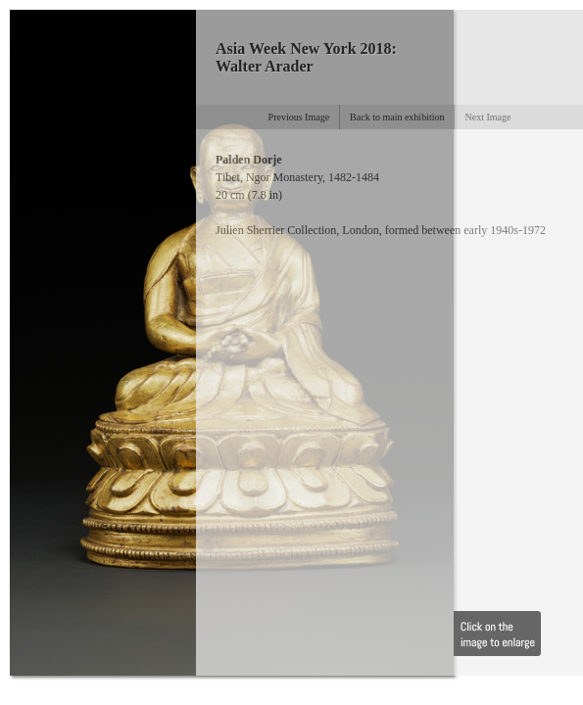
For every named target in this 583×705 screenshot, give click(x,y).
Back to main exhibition (397, 117)
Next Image (487, 117)
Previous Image (299, 117)
